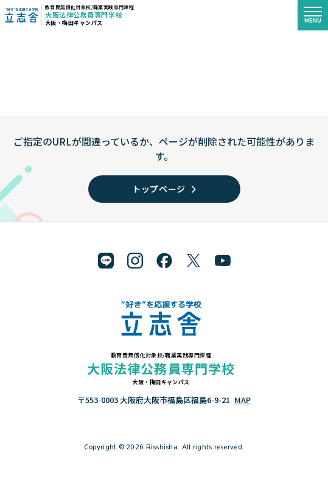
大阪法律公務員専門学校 (83, 14)
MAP (242, 399)
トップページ (164, 189)
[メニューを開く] (313, 15)
